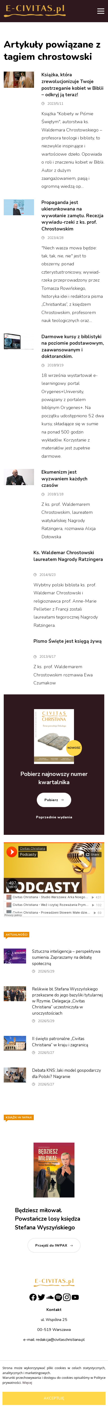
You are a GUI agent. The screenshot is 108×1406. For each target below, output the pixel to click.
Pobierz (51, 800)
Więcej (27, 1382)
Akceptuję (54, 1398)
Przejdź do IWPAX (51, 1245)
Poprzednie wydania (54, 817)
